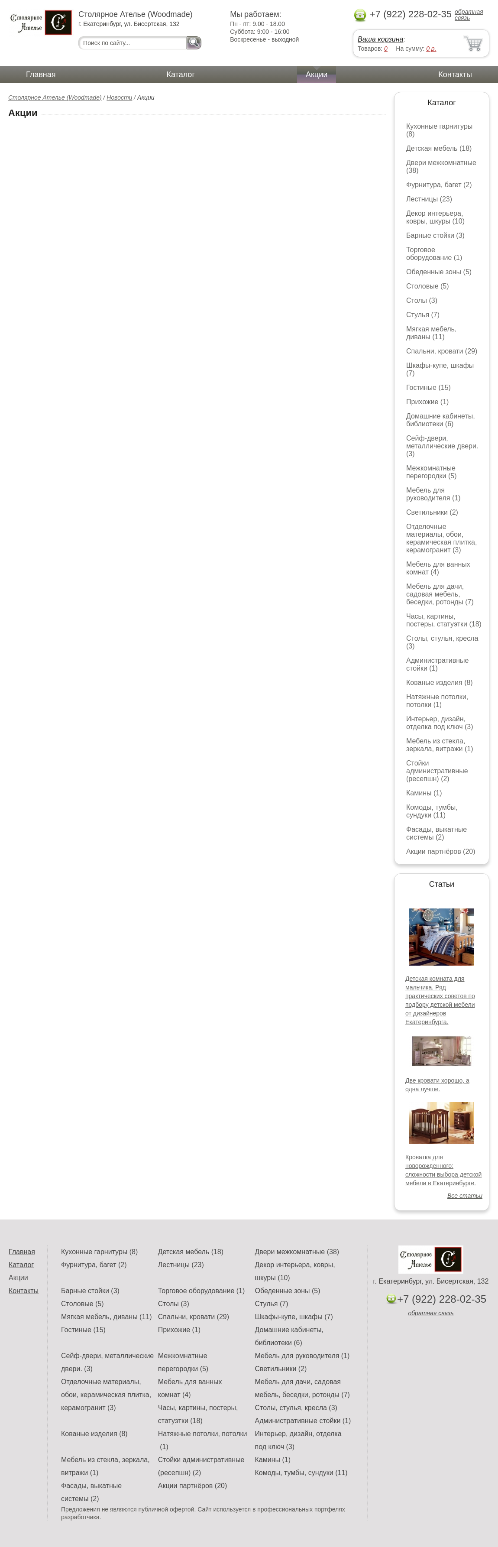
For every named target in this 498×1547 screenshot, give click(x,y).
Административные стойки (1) (437, 664)
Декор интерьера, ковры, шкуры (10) (435, 217)
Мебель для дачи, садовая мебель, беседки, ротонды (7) (440, 594)
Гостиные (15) (428, 387)
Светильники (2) (432, 512)
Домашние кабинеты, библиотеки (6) (440, 420)
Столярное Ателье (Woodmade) (55, 97)
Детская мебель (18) (439, 148)
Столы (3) (421, 300)
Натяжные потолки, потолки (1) (437, 700)
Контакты (455, 74)
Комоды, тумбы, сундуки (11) (432, 811)
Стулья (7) (423, 314)
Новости (119, 97)
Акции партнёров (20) (440, 851)
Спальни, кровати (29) (441, 351)
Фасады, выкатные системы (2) (436, 833)
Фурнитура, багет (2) (439, 184)
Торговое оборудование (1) (434, 253)
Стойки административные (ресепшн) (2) (437, 770)
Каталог (181, 74)
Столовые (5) (427, 286)
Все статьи (464, 1195)
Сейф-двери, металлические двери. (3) (442, 446)
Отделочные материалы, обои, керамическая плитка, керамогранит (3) (441, 538)
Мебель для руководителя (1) (433, 494)
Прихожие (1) (427, 401)
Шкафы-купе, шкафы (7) (294, 1316)
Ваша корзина (380, 39)
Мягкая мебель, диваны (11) (431, 333)
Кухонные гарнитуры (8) (99, 1251)
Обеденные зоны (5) (439, 272)
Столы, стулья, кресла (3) (296, 1407)
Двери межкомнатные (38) (297, 1251)
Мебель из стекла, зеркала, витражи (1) (439, 744)
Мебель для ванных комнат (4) (438, 568)
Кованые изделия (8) (439, 682)
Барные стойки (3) (435, 235)
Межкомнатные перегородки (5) (431, 472)
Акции (316, 74)
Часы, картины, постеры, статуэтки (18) (444, 620)
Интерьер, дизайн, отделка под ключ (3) (439, 722)
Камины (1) (424, 793)
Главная (41, 74)
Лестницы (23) (429, 199)
